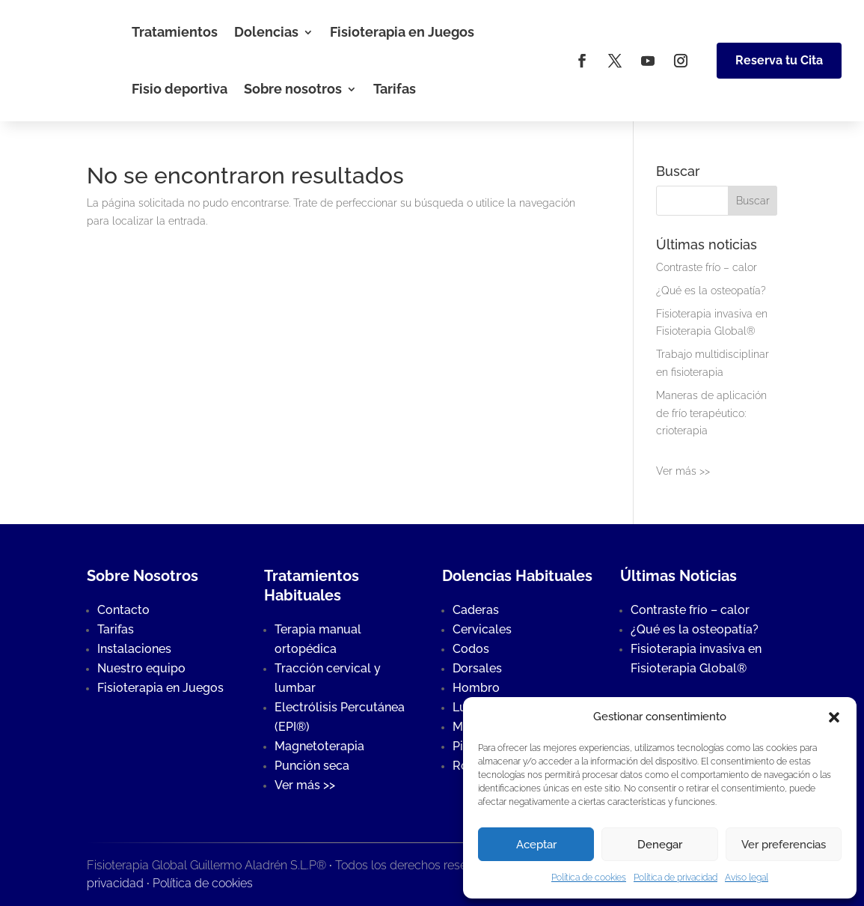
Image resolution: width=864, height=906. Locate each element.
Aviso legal (746, 877)
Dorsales (477, 668)
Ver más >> (683, 471)
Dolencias (266, 32)
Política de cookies (588, 877)
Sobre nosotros (293, 89)
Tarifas (394, 89)
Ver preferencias (783, 844)
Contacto (123, 610)
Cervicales (482, 629)
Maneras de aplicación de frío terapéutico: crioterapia (711, 413)
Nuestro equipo (141, 668)
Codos (471, 649)
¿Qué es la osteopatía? (711, 291)
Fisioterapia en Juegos (402, 32)
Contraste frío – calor (706, 267)
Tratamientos (175, 32)
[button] (834, 717)
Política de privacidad (675, 877)
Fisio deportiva (179, 89)
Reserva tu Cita (779, 60)
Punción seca (312, 765)
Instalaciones (134, 649)
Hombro (476, 688)
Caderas (476, 610)
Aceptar (536, 844)
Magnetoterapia (319, 746)
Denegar (659, 844)
